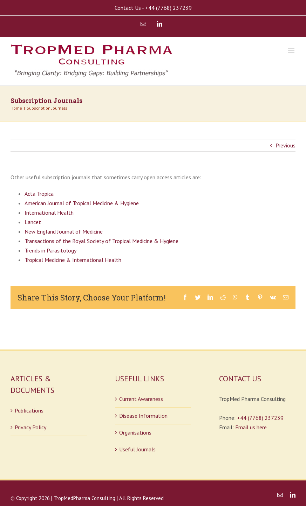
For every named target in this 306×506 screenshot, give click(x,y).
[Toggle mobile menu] (291, 50)
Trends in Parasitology (50, 250)
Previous (285, 145)
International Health (49, 212)
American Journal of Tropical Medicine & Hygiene (82, 203)
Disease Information (143, 415)
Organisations (135, 432)
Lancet (33, 222)
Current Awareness (141, 398)
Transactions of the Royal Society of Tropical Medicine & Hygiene (101, 240)
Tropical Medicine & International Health (73, 259)
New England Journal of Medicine (64, 231)
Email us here (251, 427)
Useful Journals (137, 449)
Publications (29, 410)
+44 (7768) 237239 (260, 417)
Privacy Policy (30, 427)
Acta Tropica (39, 193)
